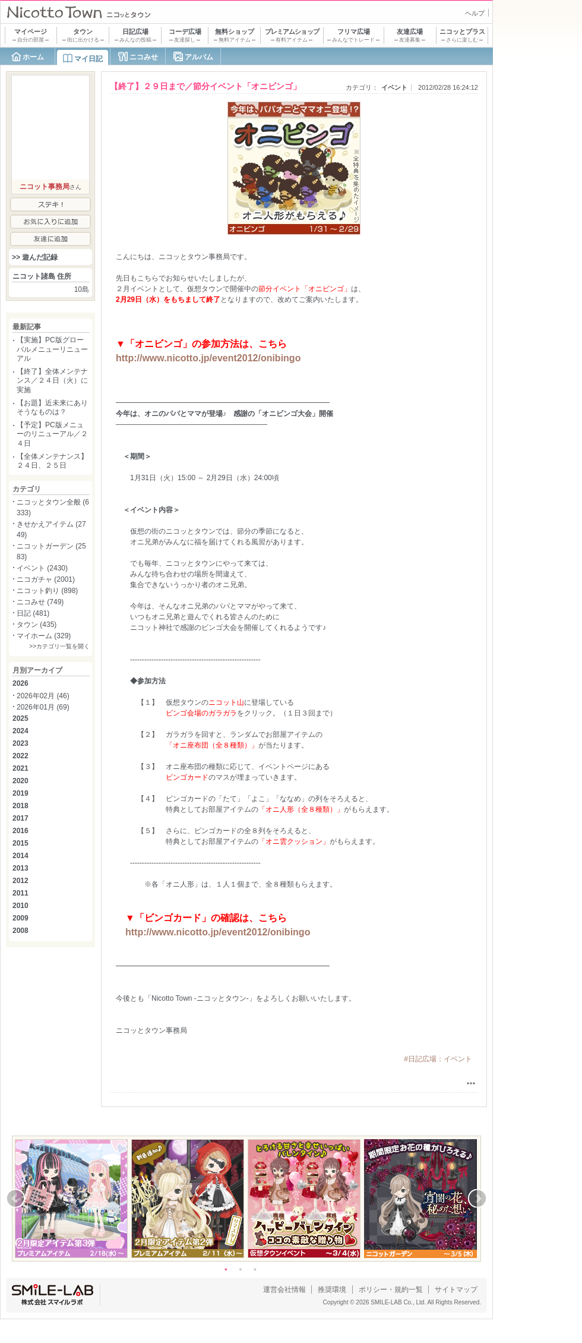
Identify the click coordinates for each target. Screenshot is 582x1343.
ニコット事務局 (44, 186)
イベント (394, 87)
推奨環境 (332, 1289)
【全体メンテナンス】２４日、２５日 (52, 461)
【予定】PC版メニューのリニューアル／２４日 (52, 434)
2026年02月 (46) (43, 696)
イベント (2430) (42, 568)
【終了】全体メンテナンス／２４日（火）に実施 (52, 380)
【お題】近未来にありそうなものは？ (52, 408)
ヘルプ (475, 13)
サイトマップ (456, 1289)
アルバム (199, 57)
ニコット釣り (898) (47, 591)
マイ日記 (88, 59)
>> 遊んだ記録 (35, 257)
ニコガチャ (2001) (46, 579)
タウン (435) (36, 624)
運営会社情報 (284, 1289)
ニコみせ (143, 57)
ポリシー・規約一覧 (391, 1289)
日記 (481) (33, 613)
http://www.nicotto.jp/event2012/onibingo (208, 358)
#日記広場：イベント (438, 1059)
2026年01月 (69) (43, 707)
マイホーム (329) (44, 636)
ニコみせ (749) (40, 602)
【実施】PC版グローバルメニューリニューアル (52, 349)
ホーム (33, 57)
